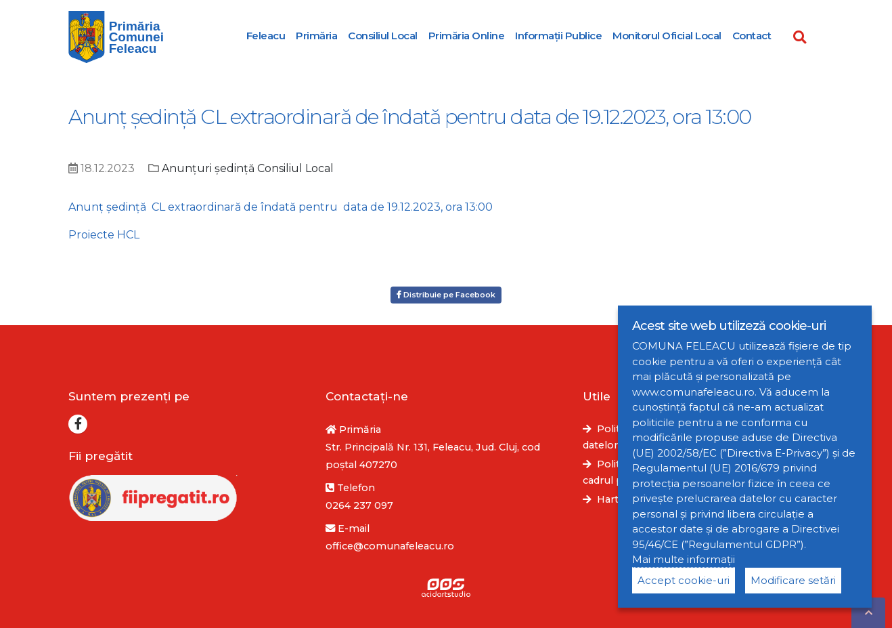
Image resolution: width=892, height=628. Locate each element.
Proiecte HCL (103, 234)
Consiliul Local (383, 35)
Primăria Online (466, 35)
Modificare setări (793, 580)
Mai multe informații (683, 559)
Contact (752, 35)
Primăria (316, 35)
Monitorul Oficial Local (666, 35)
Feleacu (266, 35)
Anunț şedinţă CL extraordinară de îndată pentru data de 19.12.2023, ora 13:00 (280, 207)
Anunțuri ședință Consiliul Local (248, 168)
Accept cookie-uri (684, 580)
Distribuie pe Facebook (446, 294)
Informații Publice (558, 35)
